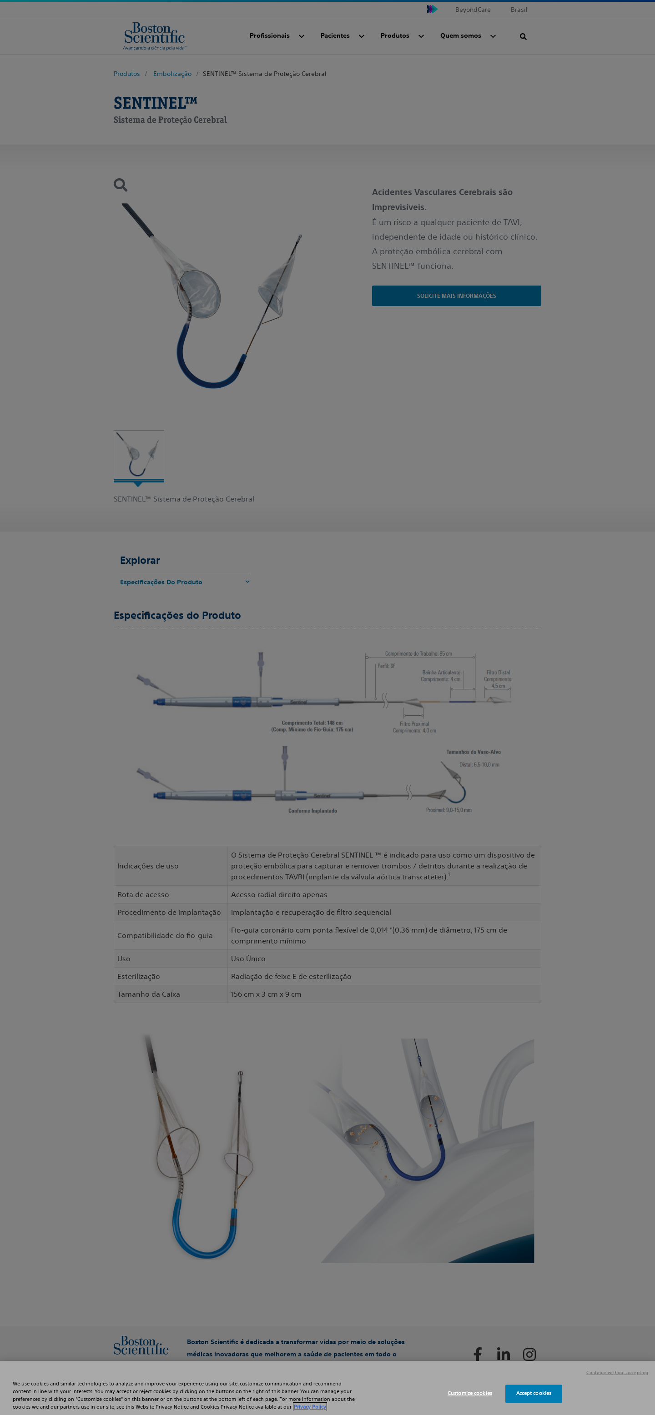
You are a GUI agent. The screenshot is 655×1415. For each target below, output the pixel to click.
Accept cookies (534, 1393)
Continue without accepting (617, 1373)
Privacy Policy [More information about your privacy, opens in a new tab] (310, 1406)
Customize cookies (470, 1393)
